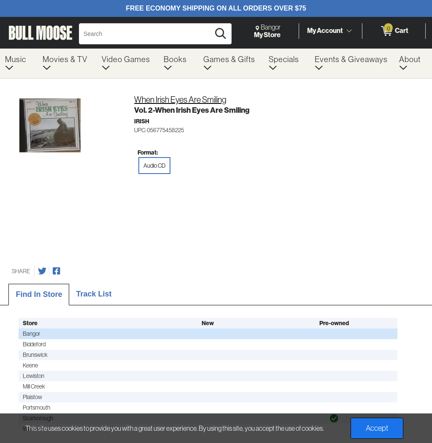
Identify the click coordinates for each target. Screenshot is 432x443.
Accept (377, 428)
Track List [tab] (93, 294)
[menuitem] (19, 63)
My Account (325, 31)
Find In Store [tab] (39, 294)
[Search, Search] (145, 34)
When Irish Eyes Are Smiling (180, 99)
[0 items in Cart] (394, 31)
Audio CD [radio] (154, 165)
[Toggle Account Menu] (349, 31)
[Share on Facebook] (56, 271)
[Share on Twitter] (42, 271)
